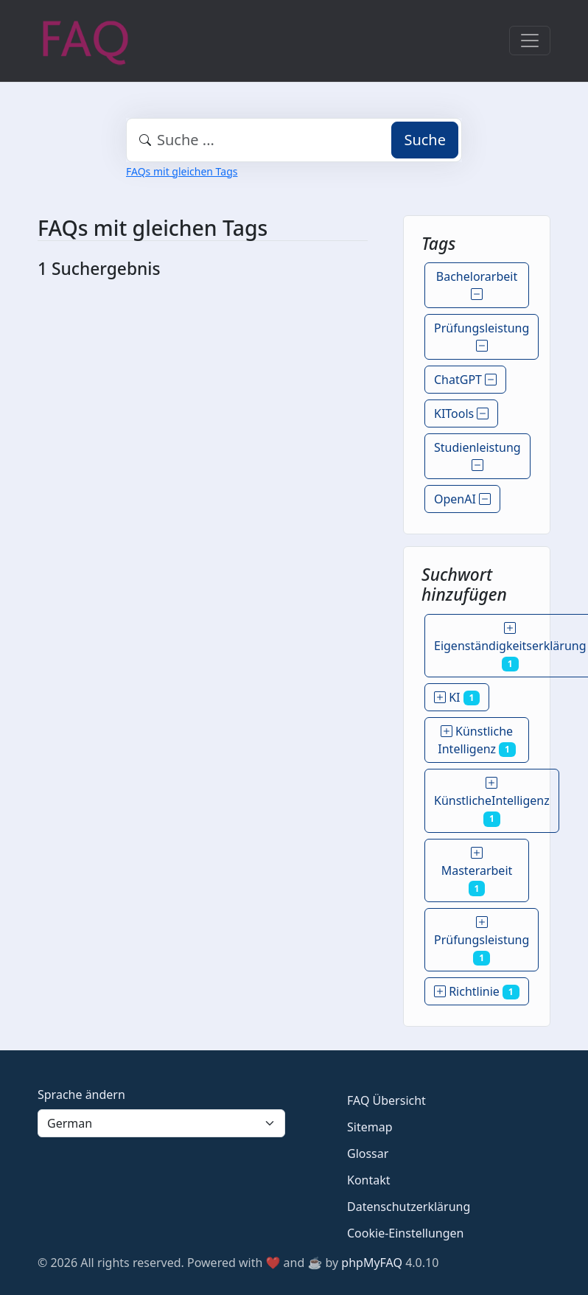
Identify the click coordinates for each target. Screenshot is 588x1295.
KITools (461, 413)
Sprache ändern (81, 1094)
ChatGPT (465, 379)
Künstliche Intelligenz (476, 740)
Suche (425, 140)
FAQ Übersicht (386, 1100)
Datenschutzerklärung (408, 1206)
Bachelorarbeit (476, 285)
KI (457, 697)
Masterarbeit (477, 870)
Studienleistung (477, 456)
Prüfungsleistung (481, 337)
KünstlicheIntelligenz (492, 800)
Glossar (367, 1153)
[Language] (161, 1123)
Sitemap (370, 1127)
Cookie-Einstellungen (405, 1233)
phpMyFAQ (371, 1262)
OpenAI (462, 499)
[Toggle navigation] (529, 40)
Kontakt (369, 1180)
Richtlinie (476, 991)
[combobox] (294, 140)
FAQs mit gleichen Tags (181, 171)
